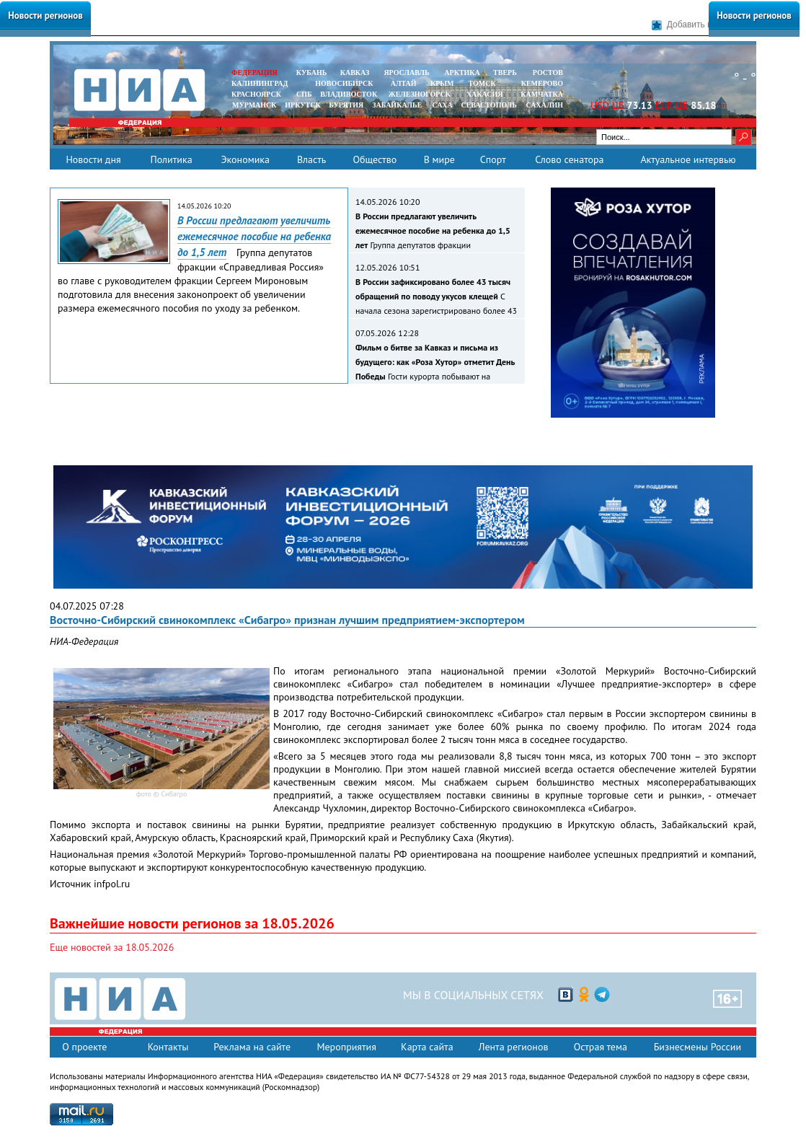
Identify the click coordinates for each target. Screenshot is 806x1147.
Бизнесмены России (697, 1046)
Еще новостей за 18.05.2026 (112, 947)
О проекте (84, 1046)
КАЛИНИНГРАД (259, 83)
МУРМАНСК (254, 105)
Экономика (245, 159)
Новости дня (93, 159)
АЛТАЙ (404, 83)
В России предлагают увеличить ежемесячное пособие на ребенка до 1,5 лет (254, 236)
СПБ (304, 94)
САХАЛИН (544, 105)
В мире (439, 159)
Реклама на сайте (252, 1046)
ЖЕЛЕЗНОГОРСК (420, 94)
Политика (171, 159)
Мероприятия (346, 1046)
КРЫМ (442, 83)
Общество (375, 159)
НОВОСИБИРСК (344, 83)
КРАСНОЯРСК (256, 94)
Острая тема (600, 1046)
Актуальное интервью (687, 159)
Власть (311, 159)
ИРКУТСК (302, 105)
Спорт (493, 159)
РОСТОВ (548, 72)
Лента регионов (514, 1046)
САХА (442, 105)
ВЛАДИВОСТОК (348, 94)
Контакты (168, 1046)
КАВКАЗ (355, 72)
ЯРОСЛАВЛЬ (406, 72)
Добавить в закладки (701, 24)
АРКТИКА (462, 72)
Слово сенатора (569, 159)
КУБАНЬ (311, 72)
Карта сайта (427, 1046)
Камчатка (541, 94)
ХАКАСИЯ (483, 94)
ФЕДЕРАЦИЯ (254, 72)
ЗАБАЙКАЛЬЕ (398, 105)
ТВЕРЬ (505, 72)
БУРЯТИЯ (346, 105)
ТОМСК (484, 83)
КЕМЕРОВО (542, 83)
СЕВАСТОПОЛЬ (488, 105)
